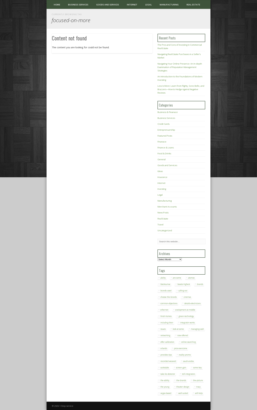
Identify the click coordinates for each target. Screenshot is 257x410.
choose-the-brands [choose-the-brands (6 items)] (168, 297)
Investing (162, 188)
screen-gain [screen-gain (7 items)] (181, 367)
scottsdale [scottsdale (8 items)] (164, 367)
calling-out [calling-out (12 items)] (182, 290)
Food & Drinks (164, 153)
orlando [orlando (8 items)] (163, 348)
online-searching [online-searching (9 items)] (188, 342)
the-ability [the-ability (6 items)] (164, 380)
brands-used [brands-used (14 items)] (165, 290)
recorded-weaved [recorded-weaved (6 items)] (168, 361)
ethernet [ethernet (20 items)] (164, 309)
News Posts (163, 212)
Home (57, 4)
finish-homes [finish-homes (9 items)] (166, 316)
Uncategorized (165, 230)
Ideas (160, 171)
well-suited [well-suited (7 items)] (183, 393)
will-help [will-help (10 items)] (199, 393)
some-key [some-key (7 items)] (197, 367)
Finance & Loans (166, 147)
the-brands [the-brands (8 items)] (181, 380)
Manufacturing (169, 4)
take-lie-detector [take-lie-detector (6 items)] (167, 374)
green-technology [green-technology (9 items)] (186, 316)
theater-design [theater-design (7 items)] (182, 386)
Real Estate (193, 4)
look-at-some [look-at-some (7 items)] (178, 329)
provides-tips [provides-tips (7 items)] (166, 354)
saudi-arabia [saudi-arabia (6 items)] (188, 361)
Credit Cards (163, 123)
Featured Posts (165, 135)
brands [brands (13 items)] (200, 284)
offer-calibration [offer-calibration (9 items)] (167, 342)
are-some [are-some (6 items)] (177, 277)
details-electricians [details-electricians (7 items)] (192, 303)
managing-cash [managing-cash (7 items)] (197, 329)
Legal (148, 4)
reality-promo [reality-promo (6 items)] (185, 354)
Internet (132, 4)
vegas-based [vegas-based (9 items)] (165, 393)
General (162, 159)
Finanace (162, 141)
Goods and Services (107, 4)
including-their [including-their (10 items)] (166, 322)
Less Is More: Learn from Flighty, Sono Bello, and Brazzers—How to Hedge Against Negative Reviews (181, 89)
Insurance (162, 177)
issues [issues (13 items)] (163, 329)
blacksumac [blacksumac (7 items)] (165, 284)
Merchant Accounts (167, 206)
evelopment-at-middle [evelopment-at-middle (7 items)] (185, 309)
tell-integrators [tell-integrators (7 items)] (188, 374)
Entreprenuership (166, 129)
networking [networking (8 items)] (165, 335)
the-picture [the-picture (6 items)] (198, 380)
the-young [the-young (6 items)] (164, 386)
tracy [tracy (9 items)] (198, 386)
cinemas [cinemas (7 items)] (187, 297)
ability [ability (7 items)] (163, 277)
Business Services (78, 4)
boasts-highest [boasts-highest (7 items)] (184, 284)
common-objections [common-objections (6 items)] (168, 303)
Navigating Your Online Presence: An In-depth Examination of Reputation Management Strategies (180, 67)
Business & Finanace (168, 112)
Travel (160, 224)
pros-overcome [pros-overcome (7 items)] (180, 348)
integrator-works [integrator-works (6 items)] (187, 322)
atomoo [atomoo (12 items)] (191, 277)
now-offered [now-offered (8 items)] (182, 335)
